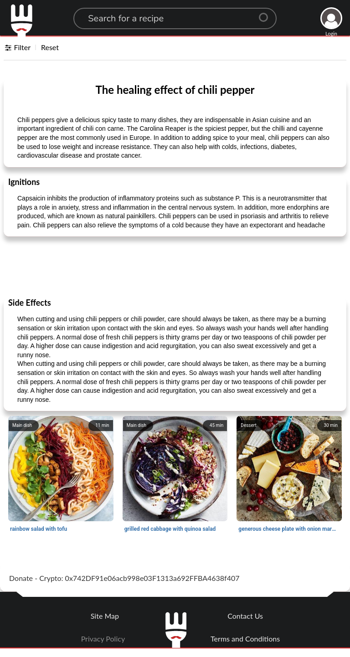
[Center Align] (266, 14)
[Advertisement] (175, 266)
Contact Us (245, 615)
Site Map (105, 615)
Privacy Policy (103, 638)
